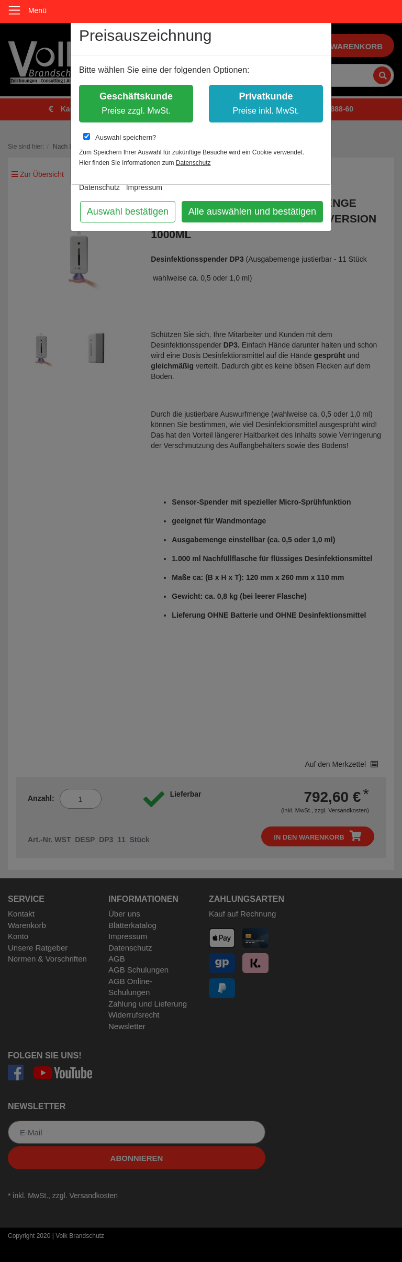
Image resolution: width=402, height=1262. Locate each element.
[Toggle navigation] (14, 10)
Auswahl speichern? (119, 137)
